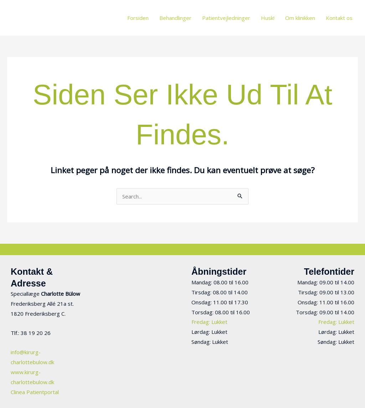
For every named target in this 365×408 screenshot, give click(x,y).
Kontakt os (339, 17)
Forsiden (138, 17)
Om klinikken (300, 17)
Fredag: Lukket (209, 321)
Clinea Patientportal (35, 392)
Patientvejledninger (226, 17)
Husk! (267, 17)
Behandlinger (175, 17)
